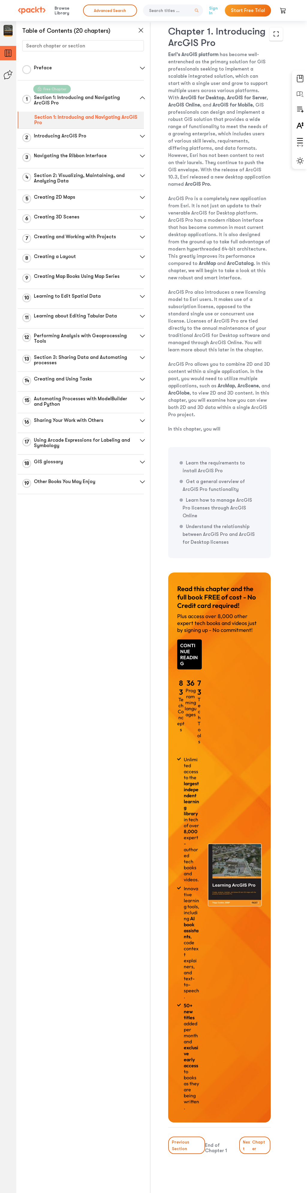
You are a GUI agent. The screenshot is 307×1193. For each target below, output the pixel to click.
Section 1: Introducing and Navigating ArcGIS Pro (85, 120)
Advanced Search (110, 10)
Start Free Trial (248, 10)
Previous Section (180, 1145)
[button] (142, 68)
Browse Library (62, 10)
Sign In (213, 10)
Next (255, 1145)
